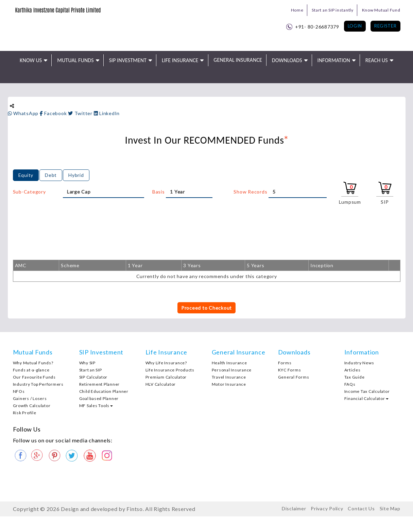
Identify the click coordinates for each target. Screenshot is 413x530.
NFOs (19, 391)
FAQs (350, 384)
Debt (51, 175)
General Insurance (237, 60)
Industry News (359, 362)
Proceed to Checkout (206, 308)
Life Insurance (180, 60)
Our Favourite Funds (34, 377)
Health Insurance (229, 362)
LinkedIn (107, 113)
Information (333, 60)
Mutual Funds (75, 60)
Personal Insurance (232, 369)
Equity (26, 175)
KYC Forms (289, 369)
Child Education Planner (103, 391)
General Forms (293, 377)
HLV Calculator (160, 384)
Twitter (81, 113)
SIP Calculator (93, 377)
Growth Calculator (32, 405)
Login (355, 26)
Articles (352, 369)
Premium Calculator (166, 377)
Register (385, 26)
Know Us (31, 60)
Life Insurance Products (169, 369)
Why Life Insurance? (166, 362)
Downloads (287, 60)
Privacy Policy (327, 508)
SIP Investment (128, 60)
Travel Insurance (229, 377)
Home (297, 10)
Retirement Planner (99, 384)
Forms (285, 362)
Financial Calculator (366, 398)
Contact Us (361, 508)
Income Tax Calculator (367, 391)
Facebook (54, 113)
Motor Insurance (229, 384)
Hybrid (76, 175)
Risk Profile (24, 412)
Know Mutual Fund (381, 10)
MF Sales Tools (96, 405)
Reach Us (376, 60)
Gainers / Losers (30, 398)
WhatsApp (24, 113)
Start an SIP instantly (333, 10)
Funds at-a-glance (31, 369)
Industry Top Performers (38, 384)
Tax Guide (354, 377)
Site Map (390, 508)
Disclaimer (294, 508)
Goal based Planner (99, 398)
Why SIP (87, 362)
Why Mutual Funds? (33, 362)
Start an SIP (90, 369)
